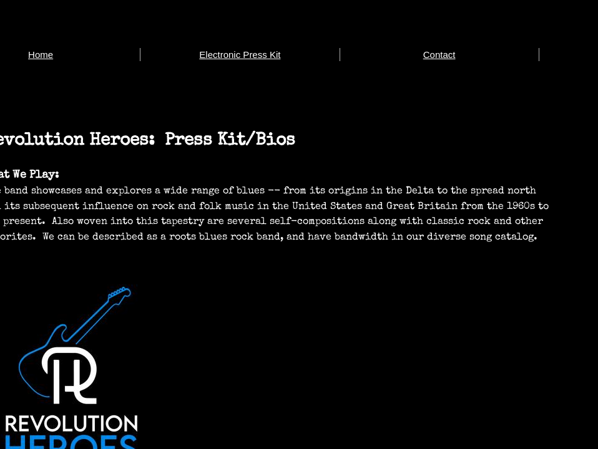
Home (40, 54)
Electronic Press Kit (239, 54)
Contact (439, 54)
